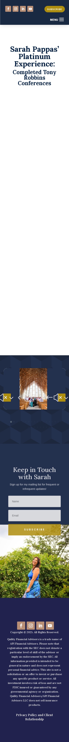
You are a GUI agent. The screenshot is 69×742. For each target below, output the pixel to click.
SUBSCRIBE (54, 9)
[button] (7, 398)
